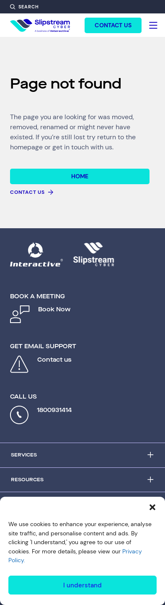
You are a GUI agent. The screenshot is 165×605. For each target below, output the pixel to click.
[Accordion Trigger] (82, 455)
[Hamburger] (153, 25)
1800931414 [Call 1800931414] (54, 410)
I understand (82, 585)
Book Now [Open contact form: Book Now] (54, 309)
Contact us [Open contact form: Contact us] (54, 360)
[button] (152, 507)
